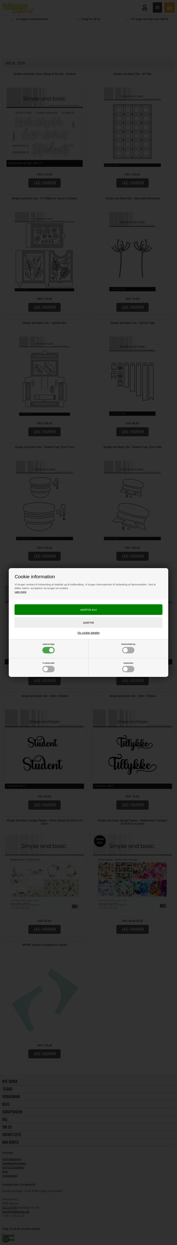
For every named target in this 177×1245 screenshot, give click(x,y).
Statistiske (128, 667)
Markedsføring (128, 648)
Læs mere (20, 591)
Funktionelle (48, 667)
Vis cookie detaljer (88, 632)
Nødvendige (48, 648)
